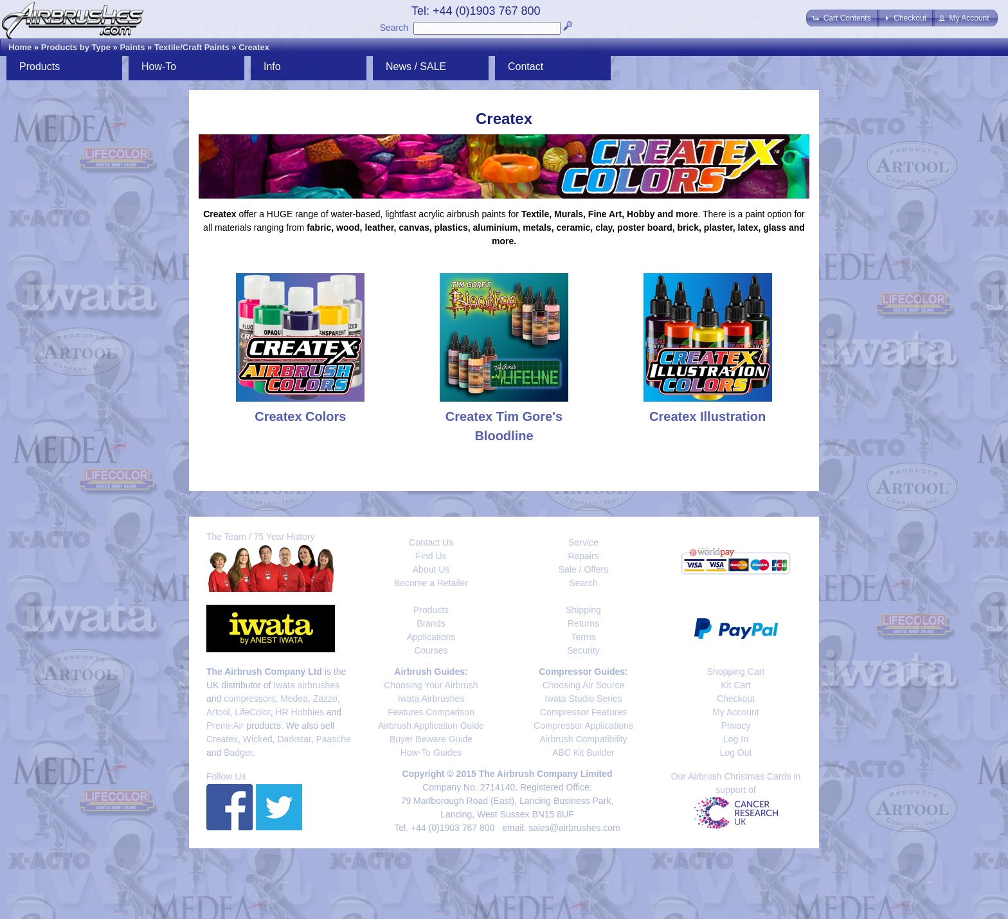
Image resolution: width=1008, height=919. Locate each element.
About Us (431, 569)
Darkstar (294, 739)
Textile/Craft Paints (192, 47)
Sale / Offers (584, 569)
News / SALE (416, 66)
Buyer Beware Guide (431, 739)
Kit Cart (736, 685)
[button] (842, 18)
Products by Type (76, 47)
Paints (132, 47)
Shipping (583, 610)
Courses (430, 650)
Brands (431, 623)
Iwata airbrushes (306, 685)
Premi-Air (225, 725)
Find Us (430, 556)
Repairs (583, 556)
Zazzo (325, 698)
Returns (583, 623)
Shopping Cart (736, 671)
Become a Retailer (431, 583)
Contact (525, 66)
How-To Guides (431, 752)
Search (394, 27)
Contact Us (431, 542)
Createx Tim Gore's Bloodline (504, 416)
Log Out (736, 752)
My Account (735, 712)
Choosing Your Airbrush (431, 685)
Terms (583, 637)
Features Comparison (431, 712)
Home (20, 47)
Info (272, 66)
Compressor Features (583, 712)
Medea (294, 698)
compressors (249, 698)
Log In (735, 739)
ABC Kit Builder (583, 752)
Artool (218, 712)
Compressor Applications (583, 725)
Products (39, 66)
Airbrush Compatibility (583, 739)
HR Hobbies (299, 712)
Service (583, 542)
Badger (238, 752)
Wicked (258, 739)
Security (583, 650)
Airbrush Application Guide (431, 725)
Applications (431, 637)
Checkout (736, 698)
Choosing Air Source (584, 685)
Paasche (333, 739)
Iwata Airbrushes (431, 698)
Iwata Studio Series (583, 698)
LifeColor (252, 712)
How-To (158, 66)
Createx (254, 47)
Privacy (736, 725)
